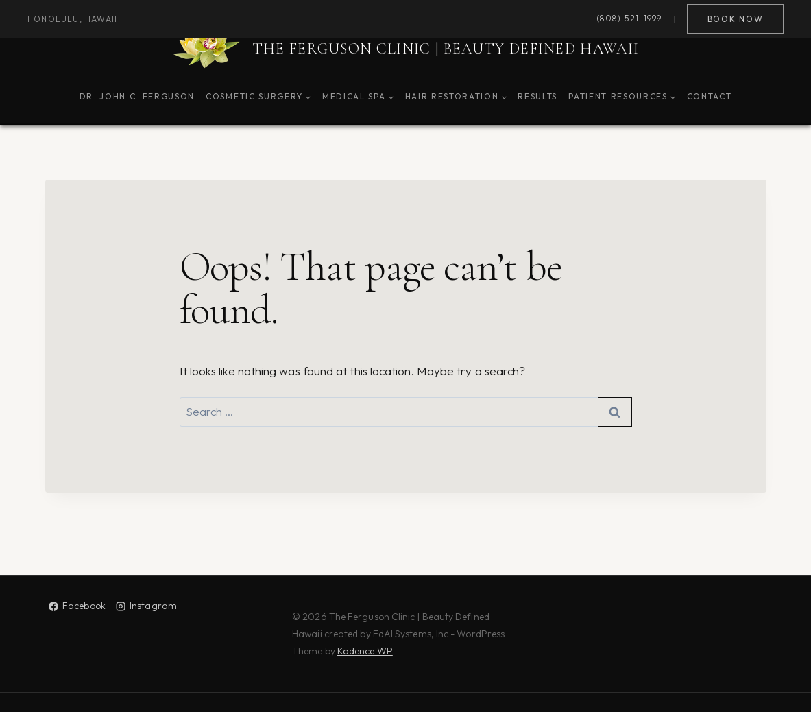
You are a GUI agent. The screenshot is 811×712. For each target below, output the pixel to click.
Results (537, 96)
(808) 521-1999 (629, 19)
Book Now (735, 19)
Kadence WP (365, 651)
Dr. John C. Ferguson (137, 96)
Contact (709, 96)
